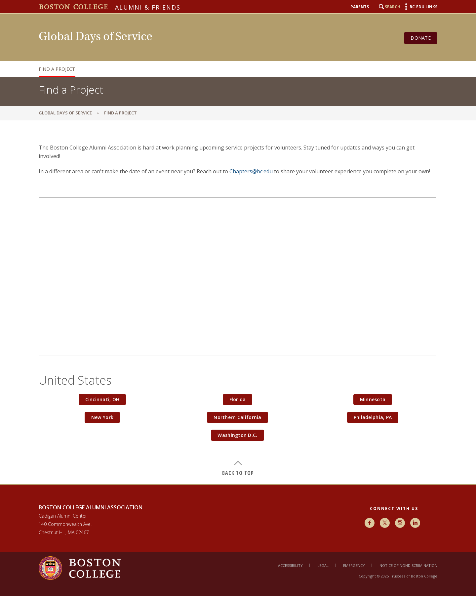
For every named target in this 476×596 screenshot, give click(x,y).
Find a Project (57, 69)
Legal (323, 565)
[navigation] (231, 69)
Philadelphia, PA (373, 417)
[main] (238, 302)
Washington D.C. (237, 435)
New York (102, 417)
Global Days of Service (65, 113)
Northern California (237, 417)
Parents (359, 7)
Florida (237, 399)
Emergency (354, 565)
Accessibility (290, 565)
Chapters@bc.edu (251, 171)
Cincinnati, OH (102, 399)
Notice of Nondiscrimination (408, 565)
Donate (421, 38)
